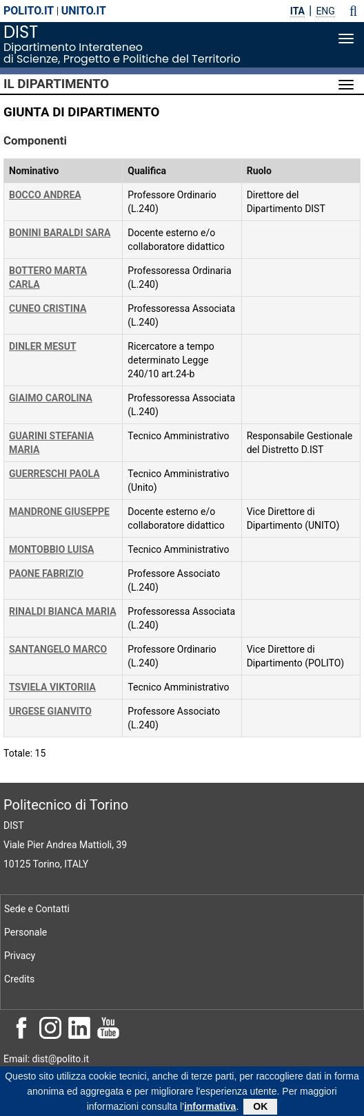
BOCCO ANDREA (45, 194)
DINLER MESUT (43, 346)
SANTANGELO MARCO (58, 649)
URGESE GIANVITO (50, 711)
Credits (19, 979)
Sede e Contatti (37, 908)
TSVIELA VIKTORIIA (52, 687)
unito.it (83, 10)
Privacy (19, 955)
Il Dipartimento (56, 84)
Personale (25, 932)
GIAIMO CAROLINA (50, 397)
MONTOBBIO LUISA (51, 549)
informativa (210, 1109)
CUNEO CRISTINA (47, 308)
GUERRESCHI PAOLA (54, 473)
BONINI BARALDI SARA (59, 232)
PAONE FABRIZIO (46, 573)
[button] (353, 11)
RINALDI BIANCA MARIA (63, 611)
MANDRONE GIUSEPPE (59, 511)
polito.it (28, 10)
